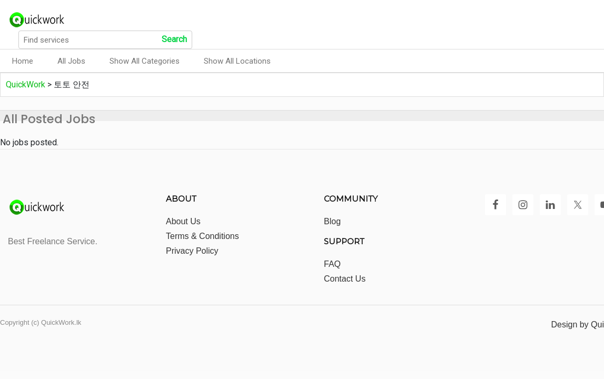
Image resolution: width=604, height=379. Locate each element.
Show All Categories (145, 61)
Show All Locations (237, 61)
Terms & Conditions (202, 236)
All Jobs (71, 61)
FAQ (332, 264)
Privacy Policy (192, 250)
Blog (332, 221)
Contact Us (344, 278)
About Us (183, 221)
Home (22, 61)
